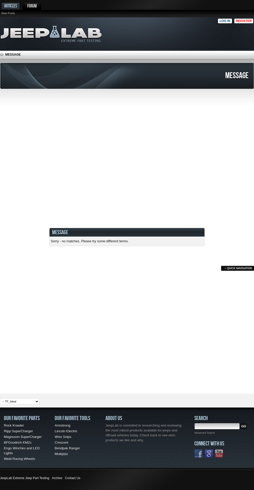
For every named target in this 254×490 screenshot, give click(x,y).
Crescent (61, 442)
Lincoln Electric (66, 431)
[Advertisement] (163, 32)
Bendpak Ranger (67, 448)
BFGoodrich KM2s (17, 442)
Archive (57, 478)
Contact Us (72, 478)
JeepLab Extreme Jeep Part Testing (24, 478)
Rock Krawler (14, 425)
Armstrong (62, 425)
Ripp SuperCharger (18, 431)
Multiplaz (61, 454)
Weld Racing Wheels (19, 459)
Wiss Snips (63, 437)
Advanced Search (204, 433)
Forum (32, 5)
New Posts (8, 13)
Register (244, 21)
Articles (10, 5)
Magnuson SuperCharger (23, 437)
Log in (225, 21)
